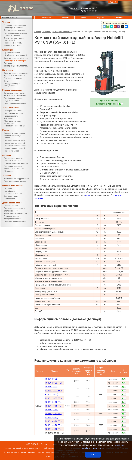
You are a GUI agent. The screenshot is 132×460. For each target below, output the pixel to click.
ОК (92, 455)
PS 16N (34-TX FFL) (53, 402)
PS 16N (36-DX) (51, 394)
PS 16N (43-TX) (51, 410)
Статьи (83, 18)
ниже (87, 195)
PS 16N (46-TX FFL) (53, 421)
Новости (65, 18)
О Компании (45, 18)
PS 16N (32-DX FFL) (53, 391)
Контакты (119, 18)
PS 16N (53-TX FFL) (53, 425)
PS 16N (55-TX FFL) (53, 429)
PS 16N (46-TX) (51, 418)
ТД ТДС (17, 8)
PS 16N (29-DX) (51, 379)
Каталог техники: (9, 17)
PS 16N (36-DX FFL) (53, 398)
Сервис (100, 18)
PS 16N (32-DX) (51, 387)
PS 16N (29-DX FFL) (53, 383)
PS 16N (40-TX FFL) (53, 406)
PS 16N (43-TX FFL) (53, 414)
